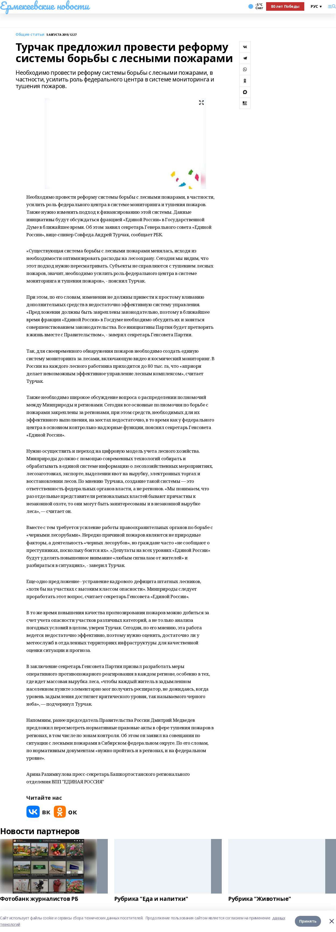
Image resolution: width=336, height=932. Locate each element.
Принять (308, 921)
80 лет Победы (285, 6)
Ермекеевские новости (44, 5)
